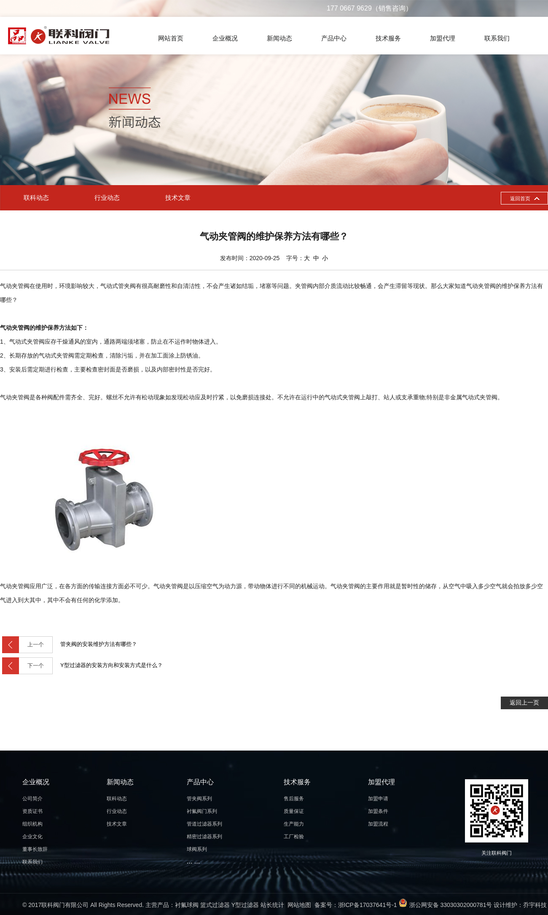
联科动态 (36, 197)
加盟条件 (378, 811)
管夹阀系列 (199, 799)
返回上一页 (524, 702)
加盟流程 (378, 824)
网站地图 (299, 905)
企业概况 (225, 38)
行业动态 (107, 197)
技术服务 (388, 38)
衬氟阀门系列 (202, 811)
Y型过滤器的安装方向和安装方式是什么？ (82, 665)
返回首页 (520, 199)
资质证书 (32, 811)
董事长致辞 (35, 849)
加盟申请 (378, 799)
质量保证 (294, 811)
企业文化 (32, 837)
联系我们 (497, 38)
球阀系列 (197, 849)
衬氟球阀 (187, 905)
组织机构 (32, 824)
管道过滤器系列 (204, 824)
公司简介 (32, 799)
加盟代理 (442, 38)
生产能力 (294, 824)
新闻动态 (279, 38)
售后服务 (294, 799)
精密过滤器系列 (204, 837)
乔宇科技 (535, 905)
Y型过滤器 (245, 905)
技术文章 (178, 197)
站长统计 (272, 905)
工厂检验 (294, 837)
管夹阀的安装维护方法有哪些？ (69, 644)
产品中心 (334, 38)
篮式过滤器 (215, 905)
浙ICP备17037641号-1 (367, 905)
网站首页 (170, 38)
